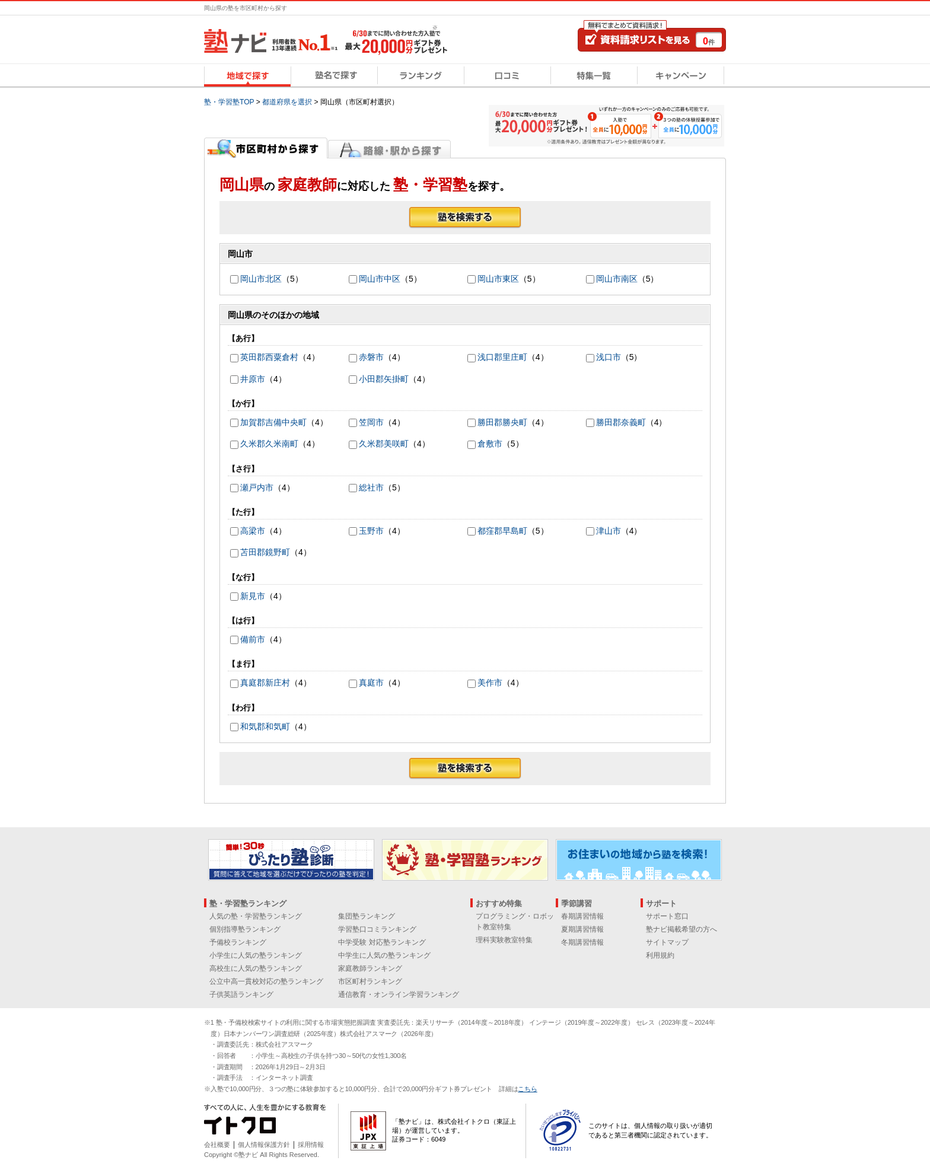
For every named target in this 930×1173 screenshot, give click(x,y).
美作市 (489, 682)
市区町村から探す (266, 148)
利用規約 (660, 955)
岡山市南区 (617, 278)
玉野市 (371, 531)
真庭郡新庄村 (265, 682)
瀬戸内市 (256, 487)
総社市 (371, 487)
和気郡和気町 (265, 726)
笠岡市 (371, 422)
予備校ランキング (237, 942)
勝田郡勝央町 (502, 422)
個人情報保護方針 (264, 1144)
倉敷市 (489, 443)
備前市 (252, 639)
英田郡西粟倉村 (269, 357)
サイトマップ (667, 942)
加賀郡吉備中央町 (273, 422)
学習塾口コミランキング (377, 929)
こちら (527, 1088)
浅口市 (608, 357)
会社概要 (217, 1144)
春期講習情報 (582, 916)
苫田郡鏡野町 (265, 552)
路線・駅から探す (389, 148)
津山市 (608, 531)
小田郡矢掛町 (384, 379)
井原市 (252, 379)
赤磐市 (371, 357)
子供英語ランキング (241, 994)
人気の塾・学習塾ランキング (255, 916)
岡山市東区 (498, 278)
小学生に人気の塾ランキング (255, 955)
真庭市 (371, 682)
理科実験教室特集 (504, 940)
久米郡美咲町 (384, 443)
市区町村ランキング (370, 981)
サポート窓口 (667, 916)
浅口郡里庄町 (502, 357)
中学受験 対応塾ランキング (381, 942)
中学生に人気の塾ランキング (384, 955)
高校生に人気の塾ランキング (255, 968)
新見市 (252, 596)
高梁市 (252, 531)
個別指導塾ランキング (245, 929)
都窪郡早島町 (502, 531)
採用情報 (311, 1144)
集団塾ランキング (366, 916)
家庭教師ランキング (370, 968)
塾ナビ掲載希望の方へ (681, 929)
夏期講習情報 (582, 929)
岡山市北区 (261, 278)
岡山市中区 (379, 278)
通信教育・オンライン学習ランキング (398, 994)
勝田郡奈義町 (621, 422)
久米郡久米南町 (269, 443)
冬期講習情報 (582, 942)
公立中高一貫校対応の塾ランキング (266, 981)
